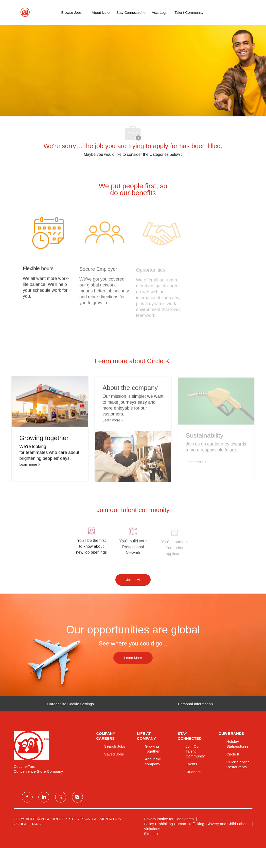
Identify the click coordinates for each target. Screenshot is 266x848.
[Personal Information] (195, 706)
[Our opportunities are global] (133, 645)
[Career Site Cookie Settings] (70, 706)
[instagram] (77, 797)
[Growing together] (50, 431)
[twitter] (60, 797)
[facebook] (27, 797)
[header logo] (23, 12)
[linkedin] (43, 797)
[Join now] (133, 580)
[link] (51, 745)
